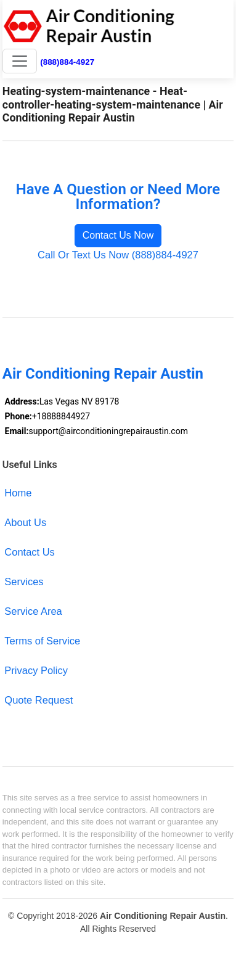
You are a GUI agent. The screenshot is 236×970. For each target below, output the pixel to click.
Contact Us (29, 551)
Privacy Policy (36, 670)
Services (23, 581)
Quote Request (38, 699)
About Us (25, 522)
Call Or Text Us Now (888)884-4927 (118, 254)
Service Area (33, 611)
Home (17, 492)
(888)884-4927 (67, 62)
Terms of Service (42, 640)
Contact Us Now (118, 235)
